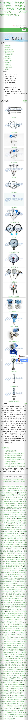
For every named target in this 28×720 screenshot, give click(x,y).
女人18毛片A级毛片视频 (6, 671)
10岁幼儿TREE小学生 (6, 675)
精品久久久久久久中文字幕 (16, 548)
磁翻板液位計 (14, 386)
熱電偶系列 (8, 47)
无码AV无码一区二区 (8, 673)
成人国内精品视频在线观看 (18, 716)
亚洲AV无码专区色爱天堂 (10, 701)
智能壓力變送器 (14, 326)
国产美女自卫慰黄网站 (8, 669)
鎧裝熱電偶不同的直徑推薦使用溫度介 (15, 453)
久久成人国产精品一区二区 (11, 531)
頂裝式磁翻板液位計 (14, 401)
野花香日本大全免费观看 (16, 690)
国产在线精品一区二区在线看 (18, 568)
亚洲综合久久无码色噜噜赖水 (13, 585)
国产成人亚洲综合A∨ (18, 693)
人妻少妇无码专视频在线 (17, 695)
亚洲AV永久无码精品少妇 (10, 516)
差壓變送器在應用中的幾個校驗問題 (14, 459)
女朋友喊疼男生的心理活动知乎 (8, 503)
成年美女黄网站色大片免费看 (14, 712)
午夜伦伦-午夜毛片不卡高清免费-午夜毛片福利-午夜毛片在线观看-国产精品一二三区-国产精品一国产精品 (14, 8)
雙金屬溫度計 (14, 282)
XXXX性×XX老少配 (16, 615)
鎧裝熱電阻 (14, 132)
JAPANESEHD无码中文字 (16, 617)
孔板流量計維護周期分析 (11, 461)
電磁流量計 (14, 356)
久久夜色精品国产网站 (13, 488)
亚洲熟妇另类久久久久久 (10, 493)
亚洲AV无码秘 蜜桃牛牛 (15, 512)
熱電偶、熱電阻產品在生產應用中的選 (15, 464)
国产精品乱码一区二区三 (18, 660)
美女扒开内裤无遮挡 (15, 497)
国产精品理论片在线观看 (10, 518)
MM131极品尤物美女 (18, 624)
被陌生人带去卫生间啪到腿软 (18, 596)
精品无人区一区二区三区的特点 (18, 501)
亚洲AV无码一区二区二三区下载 (15, 639)
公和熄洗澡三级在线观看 (14, 544)
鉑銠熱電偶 (14, 207)
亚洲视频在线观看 (11, 557)
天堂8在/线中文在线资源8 (18, 587)
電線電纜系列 (8, 67)
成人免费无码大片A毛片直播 (13, 523)
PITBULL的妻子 (14, 583)
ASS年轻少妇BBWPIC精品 (12, 574)
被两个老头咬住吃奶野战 (12, 508)
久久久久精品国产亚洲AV (11, 699)
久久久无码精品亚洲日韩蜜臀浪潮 (15, 613)
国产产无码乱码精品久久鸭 (11, 604)
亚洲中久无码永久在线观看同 (17, 564)
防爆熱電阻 (14, 147)
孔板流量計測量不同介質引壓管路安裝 (15, 466)
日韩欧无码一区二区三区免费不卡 (9, 553)
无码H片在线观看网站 (17, 576)
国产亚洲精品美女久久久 (8, 628)
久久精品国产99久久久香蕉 (17, 525)
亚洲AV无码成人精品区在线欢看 (15, 682)
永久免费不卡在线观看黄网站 (15, 684)
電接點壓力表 (14, 267)
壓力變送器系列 (9, 54)
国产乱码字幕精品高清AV (17, 686)
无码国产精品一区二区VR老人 (10, 637)
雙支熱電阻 (14, 162)
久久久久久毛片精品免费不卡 (18, 656)
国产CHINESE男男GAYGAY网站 (13, 495)
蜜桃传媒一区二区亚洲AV (9, 635)
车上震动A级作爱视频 (15, 607)
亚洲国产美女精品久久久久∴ (18, 527)
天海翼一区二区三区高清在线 (13, 521)
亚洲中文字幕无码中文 (20, 538)
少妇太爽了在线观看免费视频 (11, 647)
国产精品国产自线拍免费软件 (13, 561)
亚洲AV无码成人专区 (21, 628)
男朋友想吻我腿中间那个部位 (9, 680)
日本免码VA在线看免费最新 (15, 714)
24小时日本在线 (11, 667)
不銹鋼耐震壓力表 (14, 252)
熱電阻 (14, 117)
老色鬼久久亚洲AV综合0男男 (13, 510)
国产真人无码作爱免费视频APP (8, 505)
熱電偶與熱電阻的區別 (11, 451)
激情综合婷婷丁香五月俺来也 (11, 572)
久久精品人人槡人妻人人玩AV (17, 536)
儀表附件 (7, 69)
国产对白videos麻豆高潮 (13, 555)
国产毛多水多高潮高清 (19, 581)
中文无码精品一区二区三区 (18, 598)
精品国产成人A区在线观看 (7, 630)
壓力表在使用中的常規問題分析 (13, 457)
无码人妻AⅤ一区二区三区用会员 (14, 542)
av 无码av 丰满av (18, 622)
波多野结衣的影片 (22, 503)
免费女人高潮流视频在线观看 (18, 579)
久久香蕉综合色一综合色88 (12, 706)
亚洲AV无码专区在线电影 (10, 710)
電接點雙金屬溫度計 (14, 297)
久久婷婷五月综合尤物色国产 (8, 486)
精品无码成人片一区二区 (20, 551)
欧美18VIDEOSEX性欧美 (13, 559)
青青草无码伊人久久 (18, 566)
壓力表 (14, 237)
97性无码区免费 (20, 658)
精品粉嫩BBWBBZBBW (21, 673)
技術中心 (5, 448)
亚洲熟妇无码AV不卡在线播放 (19, 641)
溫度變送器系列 (9, 49)
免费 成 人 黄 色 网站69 (12, 611)
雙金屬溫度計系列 (9, 52)
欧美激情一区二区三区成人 (14, 645)
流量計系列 (8, 56)
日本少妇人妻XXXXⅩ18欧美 (13, 490)
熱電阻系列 (8, 45)
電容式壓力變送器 (14, 312)
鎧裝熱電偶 (14, 192)
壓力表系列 (8, 58)
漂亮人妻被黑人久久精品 (18, 688)
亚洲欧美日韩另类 (19, 630)
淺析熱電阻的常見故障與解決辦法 (13, 455)
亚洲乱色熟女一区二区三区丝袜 (15, 533)
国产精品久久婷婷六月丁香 (9, 678)
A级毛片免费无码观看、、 (16, 619)
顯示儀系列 (8, 62)
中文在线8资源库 (12, 697)
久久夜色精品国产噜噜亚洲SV (8, 643)
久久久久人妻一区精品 (11, 708)
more (25, 101)
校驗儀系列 (8, 65)
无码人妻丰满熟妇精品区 (15, 546)
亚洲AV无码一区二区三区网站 (15, 499)
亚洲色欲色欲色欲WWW (20, 669)
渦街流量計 (14, 371)
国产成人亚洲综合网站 (19, 594)
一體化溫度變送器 (14, 222)
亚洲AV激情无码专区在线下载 (13, 650)
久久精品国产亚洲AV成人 (17, 592)
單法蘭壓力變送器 (14, 341)
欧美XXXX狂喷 (15, 589)
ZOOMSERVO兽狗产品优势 (7, 529)
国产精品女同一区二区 (15, 703)
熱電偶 (14, 177)
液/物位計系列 (8, 60)
